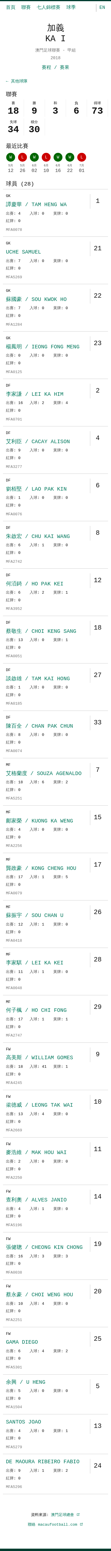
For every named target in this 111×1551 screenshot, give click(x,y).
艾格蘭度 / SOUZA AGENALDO (44, 774)
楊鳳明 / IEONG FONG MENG (42, 348)
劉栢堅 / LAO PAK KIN (36, 490)
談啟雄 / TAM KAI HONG (38, 679)
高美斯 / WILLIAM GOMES (39, 1058)
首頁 (10, 7)
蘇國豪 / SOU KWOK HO (36, 300)
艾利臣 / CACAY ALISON (38, 442)
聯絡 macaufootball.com (55, 1525)
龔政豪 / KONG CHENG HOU (41, 869)
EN (102, 7)
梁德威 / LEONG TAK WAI (39, 1106)
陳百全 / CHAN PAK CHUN (39, 727)
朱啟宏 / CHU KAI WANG (38, 537)
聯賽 (26, 7)
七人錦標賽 (48, 7)
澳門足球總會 (65, 1516)
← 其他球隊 (17, 81)
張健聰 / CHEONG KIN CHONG (44, 1248)
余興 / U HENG (25, 1383)
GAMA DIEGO (22, 1343)
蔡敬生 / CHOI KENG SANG (41, 632)
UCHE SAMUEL (23, 253)
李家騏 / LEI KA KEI (34, 964)
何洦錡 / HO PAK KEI (34, 585)
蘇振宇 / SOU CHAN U (34, 916)
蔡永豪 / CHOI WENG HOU (39, 1296)
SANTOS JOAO (23, 1423)
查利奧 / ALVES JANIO (36, 1201)
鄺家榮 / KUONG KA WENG (39, 822)
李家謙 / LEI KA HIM (34, 395)
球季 (71, 7)
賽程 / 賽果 (55, 67)
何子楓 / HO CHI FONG (36, 1011)
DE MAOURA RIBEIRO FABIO (42, 1462)
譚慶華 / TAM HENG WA (36, 205)
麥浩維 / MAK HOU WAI (36, 1153)
